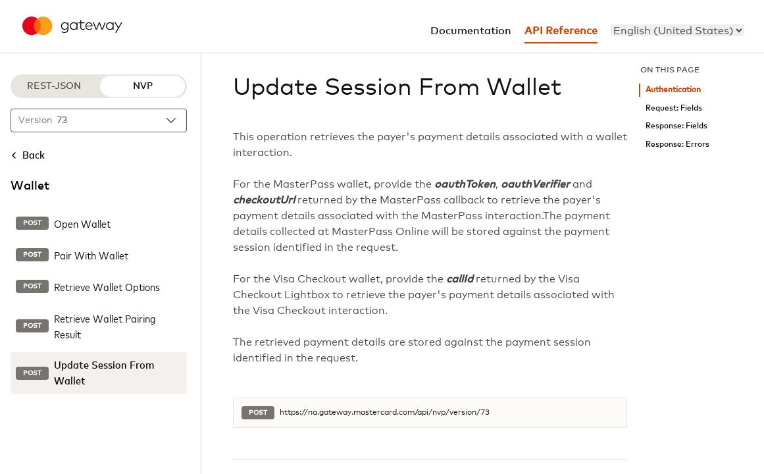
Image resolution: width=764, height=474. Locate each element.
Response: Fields (676, 126)
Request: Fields (674, 108)
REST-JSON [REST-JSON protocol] (54, 86)
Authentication (673, 90)
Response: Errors (677, 144)
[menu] (677, 30)
